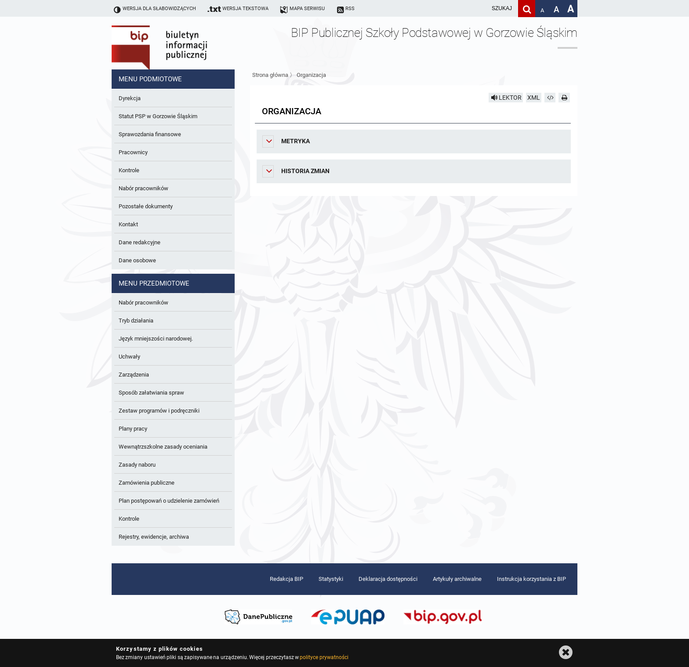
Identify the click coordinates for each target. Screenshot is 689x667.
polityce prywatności (324, 657)
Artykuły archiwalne (457, 579)
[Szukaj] (526, 8)
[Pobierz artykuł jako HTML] (550, 97)
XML (533, 97)
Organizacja (311, 75)
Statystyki (331, 579)
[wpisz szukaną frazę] (479, 8)
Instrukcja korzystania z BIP (531, 579)
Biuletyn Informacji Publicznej (184, 43)
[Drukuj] (564, 97)
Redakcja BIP (286, 579)
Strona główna (270, 75)
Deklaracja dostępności (388, 579)
